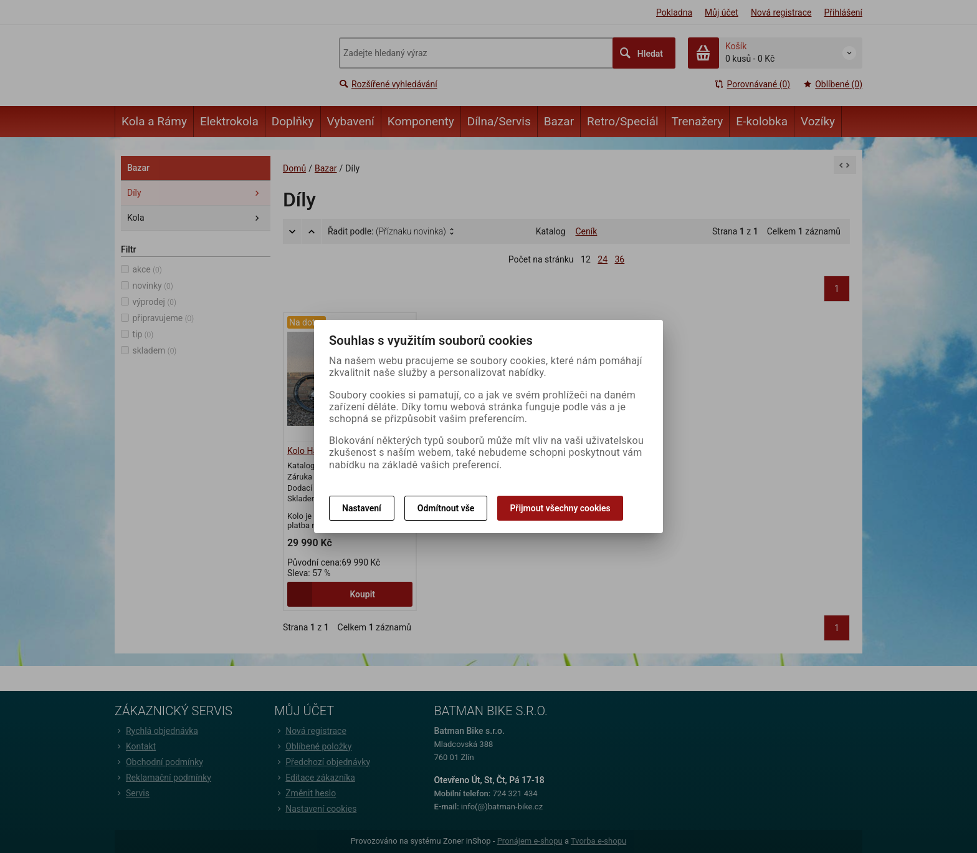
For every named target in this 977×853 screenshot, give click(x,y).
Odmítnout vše (446, 508)
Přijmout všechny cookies (560, 508)
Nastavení (361, 508)
